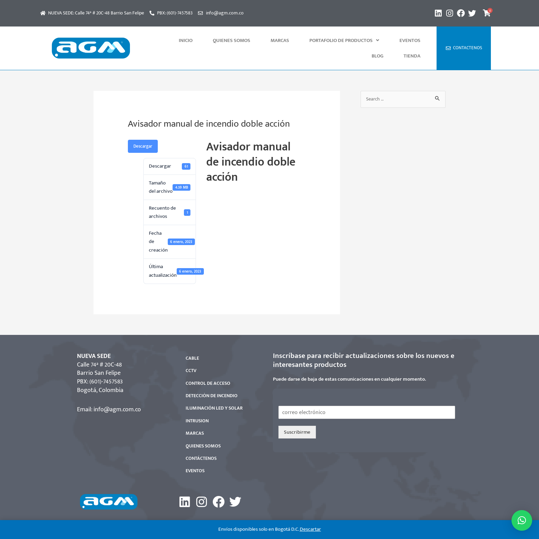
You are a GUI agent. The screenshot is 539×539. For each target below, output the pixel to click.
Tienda (417, 40)
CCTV (191, 355)
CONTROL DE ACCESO (208, 368)
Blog (393, 40)
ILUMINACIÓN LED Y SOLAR (214, 393)
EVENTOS (195, 455)
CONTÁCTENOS (201, 443)
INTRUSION (197, 405)
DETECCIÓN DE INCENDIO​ (212, 380)
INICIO (185, 40)
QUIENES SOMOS (221, 40)
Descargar (142, 131)
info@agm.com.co (117, 394)
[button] (312, 40)
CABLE (192, 343)
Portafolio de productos (312, 40)
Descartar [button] (310, 529)
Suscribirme (297, 416)
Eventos (367, 40)
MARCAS (258, 40)
